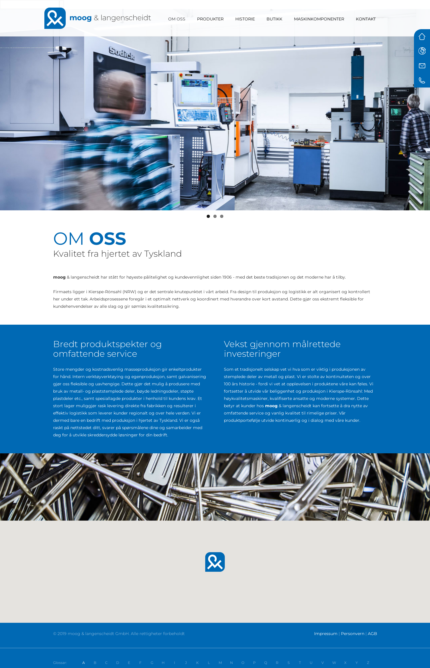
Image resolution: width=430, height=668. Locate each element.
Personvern (352, 633)
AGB (372, 633)
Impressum (325, 633)
